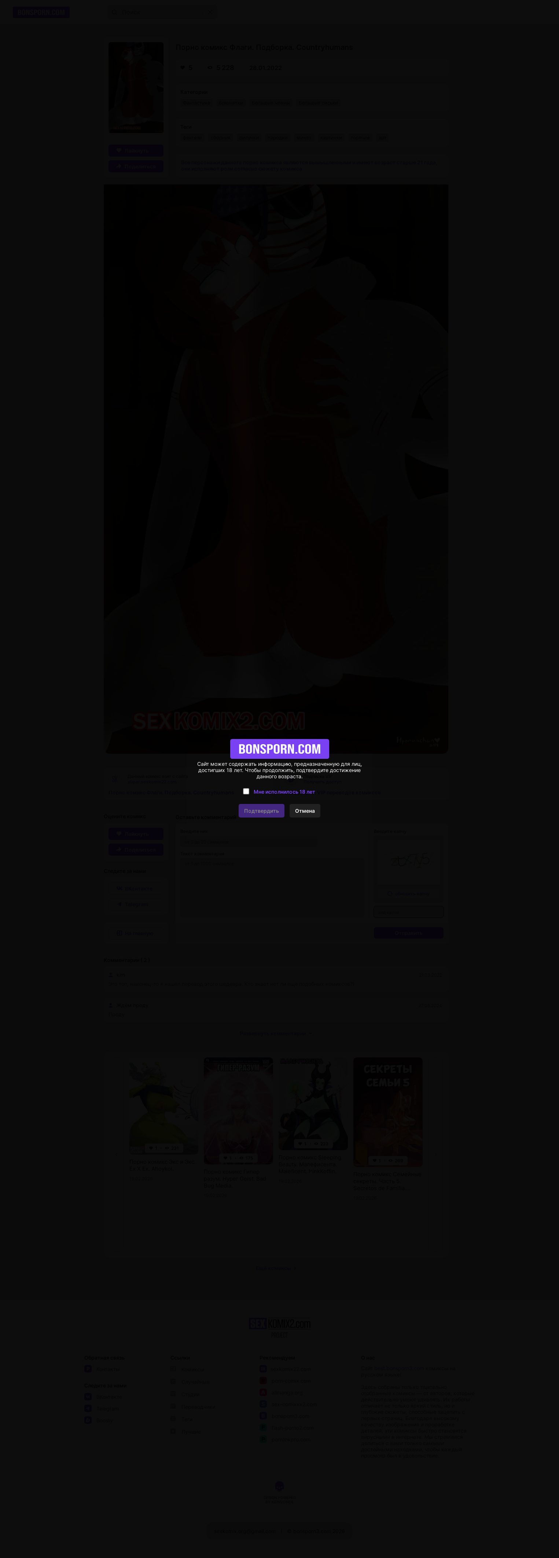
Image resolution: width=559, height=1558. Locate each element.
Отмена (305, 811)
